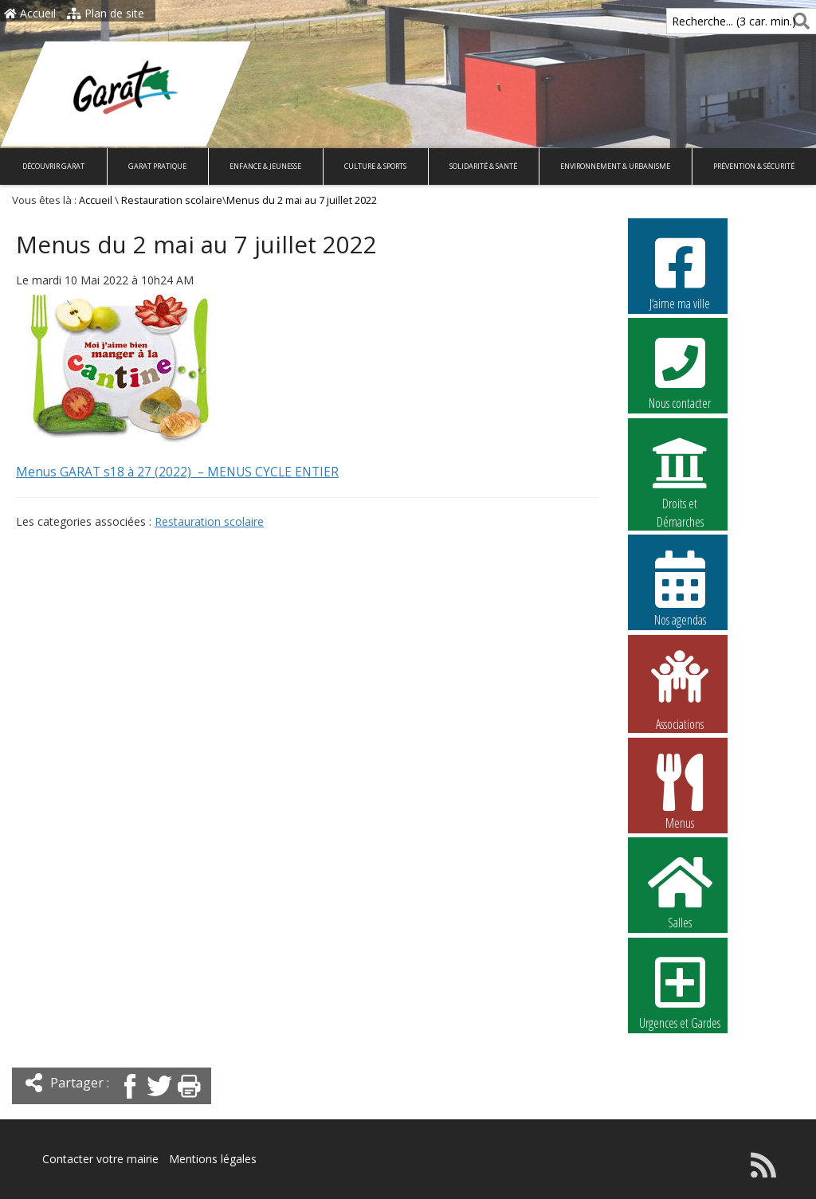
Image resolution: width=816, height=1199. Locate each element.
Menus (679, 791)
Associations (679, 689)
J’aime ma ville (679, 271)
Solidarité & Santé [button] (483, 166)
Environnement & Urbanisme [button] (615, 166)
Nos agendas (679, 588)
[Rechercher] (798, 21)
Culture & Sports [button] (375, 166)
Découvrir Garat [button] (53, 166)
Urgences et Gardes (679, 991)
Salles (679, 890)
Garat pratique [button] (157, 166)
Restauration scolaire (171, 200)
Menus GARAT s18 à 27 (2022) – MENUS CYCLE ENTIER (177, 472)
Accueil (30, 13)
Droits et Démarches (679, 472)
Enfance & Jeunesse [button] (265, 166)
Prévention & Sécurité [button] (753, 166)
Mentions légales (213, 1158)
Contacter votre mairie (100, 1158)
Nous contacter (679, 371)
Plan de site (105, 13)
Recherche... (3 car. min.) (707, 21)
